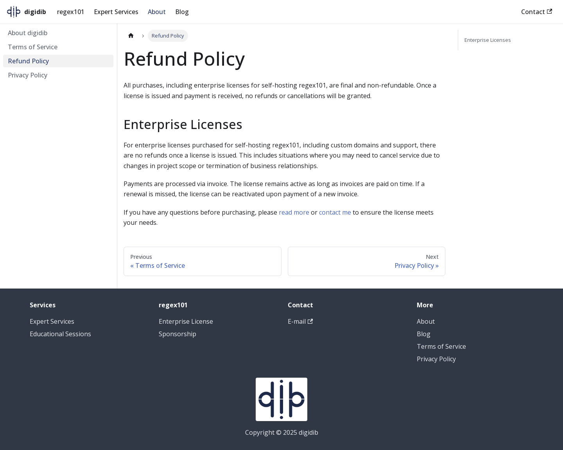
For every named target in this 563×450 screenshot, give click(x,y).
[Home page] (131, 36)
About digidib (27, 33)
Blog (182, 11)
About (157, 11)
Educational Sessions (60, 334)
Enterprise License (186, 321)
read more (294, 212)
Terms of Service (32, 47)
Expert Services (116, 11)
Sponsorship (177, 334)
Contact (536, 11)
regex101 (70, 11)
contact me (335, 212)
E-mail (300, 321)
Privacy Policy (27, 75)
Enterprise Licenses (487, 39)
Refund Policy (28, 61)
